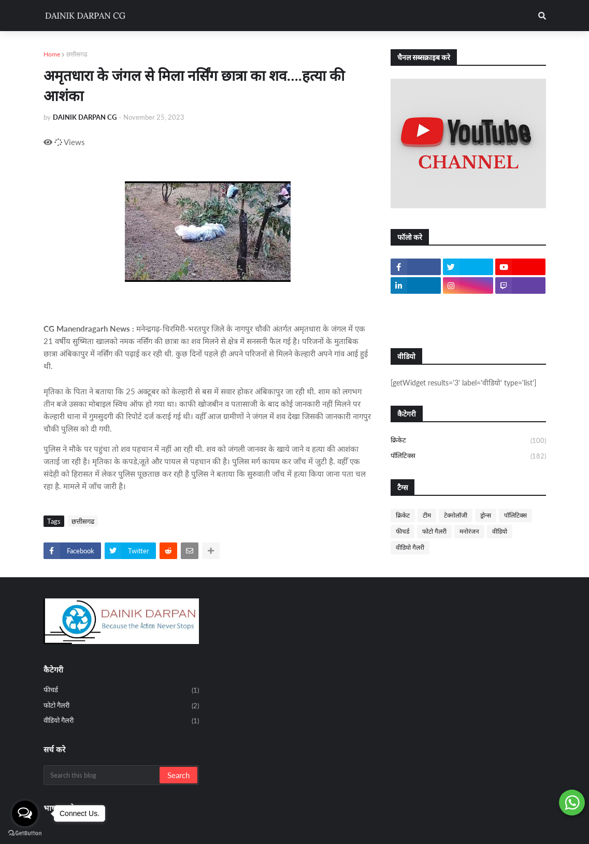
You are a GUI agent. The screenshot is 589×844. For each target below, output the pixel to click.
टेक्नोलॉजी (455, 515)
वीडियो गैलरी (410, 547)
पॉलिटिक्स (468, 456)
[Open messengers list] (25, 813)
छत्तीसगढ (77, 54)
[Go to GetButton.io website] (24, 833)
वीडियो (499, 531)
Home (52, 54)
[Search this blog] (102, 775)
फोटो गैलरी (434, 531)
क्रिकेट (468, 441)
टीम (427, 515)
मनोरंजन (469, 531)
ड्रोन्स (485, 515)
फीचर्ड (402, 531)
